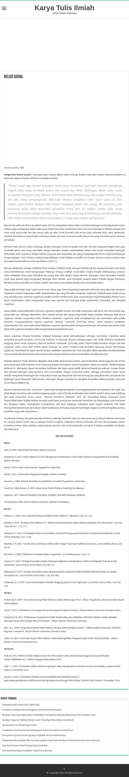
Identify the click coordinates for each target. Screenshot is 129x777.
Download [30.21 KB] (14, 167)
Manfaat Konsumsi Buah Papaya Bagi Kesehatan (25, 745)
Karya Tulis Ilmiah (64, 8)
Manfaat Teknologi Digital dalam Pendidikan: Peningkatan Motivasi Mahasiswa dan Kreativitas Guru (49, 715)
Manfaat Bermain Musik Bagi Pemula (19, 725)
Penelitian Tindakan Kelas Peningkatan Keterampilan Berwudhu (31, 710)
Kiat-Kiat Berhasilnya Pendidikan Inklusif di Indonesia (27, 750)
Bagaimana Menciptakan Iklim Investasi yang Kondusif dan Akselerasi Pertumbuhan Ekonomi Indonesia (51, 740)
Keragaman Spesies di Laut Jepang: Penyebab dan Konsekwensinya (34, 735)
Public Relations (28, 257)
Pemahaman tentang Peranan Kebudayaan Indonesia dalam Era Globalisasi (37, 730)
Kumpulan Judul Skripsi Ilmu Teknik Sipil (20, 704)
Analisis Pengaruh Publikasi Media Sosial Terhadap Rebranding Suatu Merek (38, 720)
